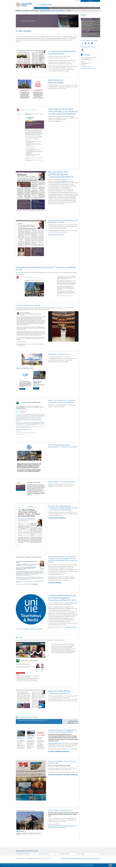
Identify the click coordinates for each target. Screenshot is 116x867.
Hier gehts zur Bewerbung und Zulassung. (58, 753)
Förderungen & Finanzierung (23, 856)
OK (110, 865)
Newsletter (51, 488)
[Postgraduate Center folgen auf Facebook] (82, 45)
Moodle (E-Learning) (65, 856)
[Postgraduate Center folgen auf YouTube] (88, 45)
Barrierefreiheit (76, 861)
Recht (53, 12)
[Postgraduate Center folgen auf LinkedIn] (92, 45)
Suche (77, 1)
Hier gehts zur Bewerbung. (55, 585)
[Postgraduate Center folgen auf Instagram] (85, 45)
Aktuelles (70, 8)
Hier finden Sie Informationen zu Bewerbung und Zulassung (63, 777)
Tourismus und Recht (59, 12)
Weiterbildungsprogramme (41, 8)
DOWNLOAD (73, 723)
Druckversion (96, 861)
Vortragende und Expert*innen (89, 36)
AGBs (83, 856)
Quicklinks (90, 1)
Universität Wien (25, 12)
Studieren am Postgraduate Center (57, 8)
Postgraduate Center (45, 4)
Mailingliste (85, 38)
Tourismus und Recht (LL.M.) (64, 183)
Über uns (97, 8)
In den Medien (85, 34)
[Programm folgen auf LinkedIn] (82, 52)
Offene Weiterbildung (88, 8)
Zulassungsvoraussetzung (54, 745)
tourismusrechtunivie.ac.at (31, 631)
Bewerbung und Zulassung (88, 23)
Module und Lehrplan (87, 25)
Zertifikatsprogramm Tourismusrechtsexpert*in (88, 28)
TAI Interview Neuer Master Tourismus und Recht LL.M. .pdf (32, 722)
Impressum (69, 861)
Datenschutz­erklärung (87, 861)
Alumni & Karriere (78, 8)
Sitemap (63, 861)
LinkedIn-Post (72, 605)
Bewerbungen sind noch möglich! (56, 237)
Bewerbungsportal (70, 629)
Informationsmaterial (43, 856)
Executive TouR (86, 31)
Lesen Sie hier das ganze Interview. (57, 520)
